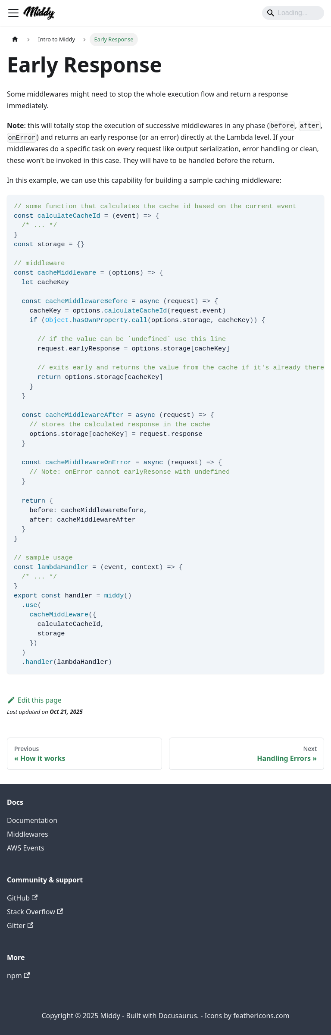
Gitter (20, 925)
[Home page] (15, 39)
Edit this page (34, 700)
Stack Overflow (35, 911)
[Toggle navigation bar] (13, 12)
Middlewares (27, 834)
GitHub (22, 898)
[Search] (293, 13)
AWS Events (25, 848)
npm (18, 975)
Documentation (32, 820)
